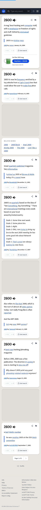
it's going (29, 362)
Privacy (4, 485)
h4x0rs (11, 432)
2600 (5, 45)
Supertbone (13, 94)
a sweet (17, 177)
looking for (10, 245)
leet (7, 432)
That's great (18, 241)
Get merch (22, 51)
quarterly (12, 166)
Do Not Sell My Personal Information (29, 498)
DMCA (3, 490)
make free (27, 85)
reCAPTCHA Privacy (28, 492)
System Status (26, 485)
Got (7, 324)
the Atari (18, 303)
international (12, 209)
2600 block (15, 144)
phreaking (10, 373)
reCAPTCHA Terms (28, 495)
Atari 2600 (27, 144)
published (21, 166)
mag (22, 40)
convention (10, 440)
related (18, 373)
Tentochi (12, 329)
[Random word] (28, 11)
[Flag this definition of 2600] (35, 20)
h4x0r (34, 437)
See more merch (17, 65)
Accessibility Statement (9, 493)
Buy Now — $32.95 (20, 61)
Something (12, 205)
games (23, 324)
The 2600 (20, 147)
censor (11, 45)
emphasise (13, 28)
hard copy (9, 349)
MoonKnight (13, 182)
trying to (24, 229)
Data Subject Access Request (28, 488)
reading (15, 437)
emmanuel (24, 32)
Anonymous (13, 378)
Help (3, 483)
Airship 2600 (9, 147)
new (14, 324)
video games (27, 306)
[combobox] (18, 11)
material (24, 373)
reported (7, 313)
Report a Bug (6, 496)
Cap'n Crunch (24, 82)
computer (28, 25)
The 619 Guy (13, 250)
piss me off (23, 365)
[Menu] (37, 11)
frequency (21, 79)
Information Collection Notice (29, 481)
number (18, 432)
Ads (3, 480)
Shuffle (20, 466)
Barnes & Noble (28, 174)
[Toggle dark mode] (33, 11)
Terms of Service (7, 488)
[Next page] (26, 458)
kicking (16, 40)
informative (12, 169)
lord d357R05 (13, 445)
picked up (11, 174)
